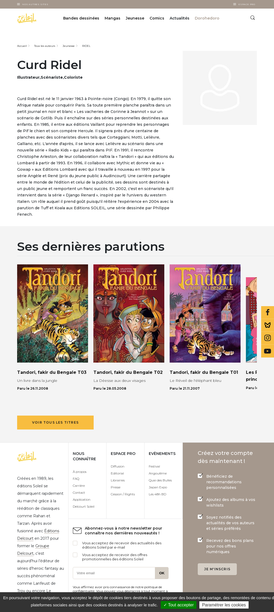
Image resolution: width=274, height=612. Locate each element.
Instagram (267, 338)
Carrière (79, 486)
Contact (79, 493)
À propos (79, 472)
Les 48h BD (157, 494)
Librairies (118, 480)
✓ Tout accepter (178, 605)
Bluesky (267, 325)
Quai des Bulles (160, 480)
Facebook (267, 312)
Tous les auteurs (44, 46)
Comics (157, 18)
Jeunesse (135, 18)
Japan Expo (158, 487)
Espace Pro (246, 4)
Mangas (112, 18)
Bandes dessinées (81, 18)
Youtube (267, 351)
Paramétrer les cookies (224, 605)
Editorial (117, 473)
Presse (115, 487)
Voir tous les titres (55, 422)
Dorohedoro (207, 18)
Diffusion (117, 466)
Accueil (22, 46)
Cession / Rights (123, 494)
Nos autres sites (35, 4)
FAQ (76, 479)
